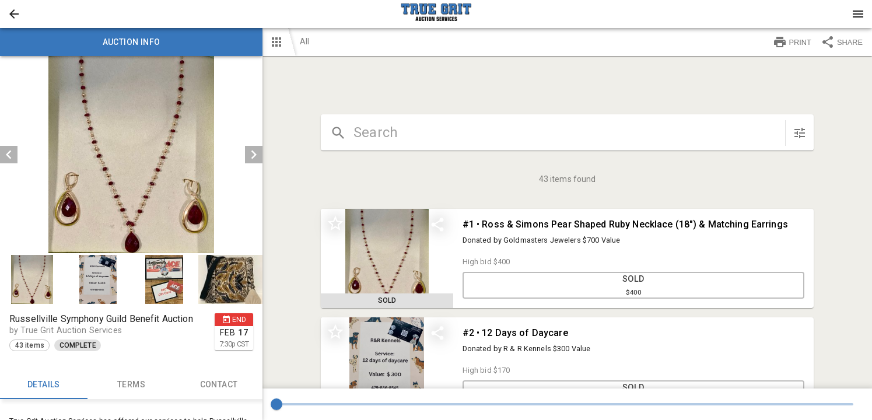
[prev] (8, 154)
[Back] (14, 14)
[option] (131, 154)
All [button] (304, 41)
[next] (253, 154)
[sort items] (799, 133)
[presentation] (436, 14)
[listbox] (131, 154)
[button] (14, 14)
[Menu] (858, 14)
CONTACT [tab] (218, 385)
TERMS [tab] (131, 385)
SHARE (842, 42)
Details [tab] (43, 385)
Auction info (131, 42)
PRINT (792, 42)
